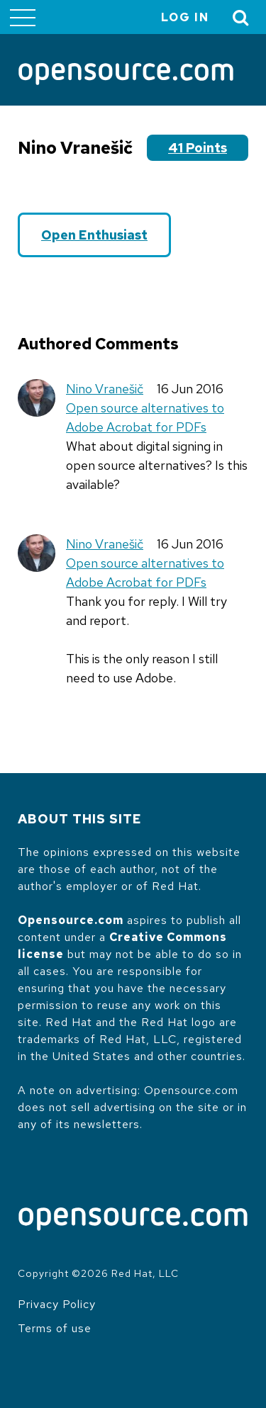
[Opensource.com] (126, 75)
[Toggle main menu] (22, 17)
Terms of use (55, 1328)
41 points (197, 148)
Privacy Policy (57, 1304)
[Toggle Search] (241, 17)
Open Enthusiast (94, 235)
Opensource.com (70, 920)
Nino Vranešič (104, 389)
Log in (185, 17)
